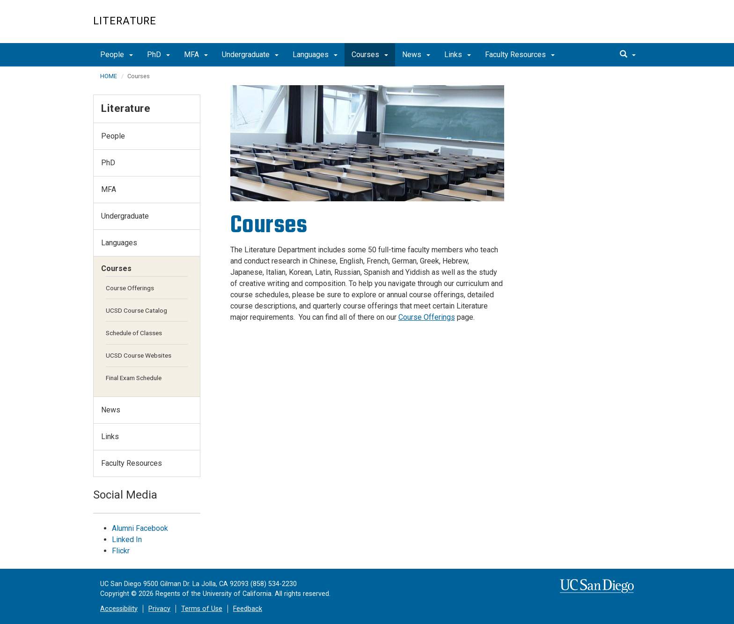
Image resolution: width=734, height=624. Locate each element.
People (116, 54)
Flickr (121, 550)
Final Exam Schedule (133, 378)
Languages (315, 54)
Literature (124, 21)
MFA (196, 54)
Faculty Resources (520, 54)
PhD (158, 54)
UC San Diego (587, 26)
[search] (628, 54)
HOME (108, 76)
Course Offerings (426, 317)
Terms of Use (201, 609)
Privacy (159, 609)
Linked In (127, 539)
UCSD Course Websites (138, 355)
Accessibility (119, 609)
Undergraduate (250, 54)
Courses (370, 54)
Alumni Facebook (140, 528)
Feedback (247, 609)
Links (457, 54)
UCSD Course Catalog (136, 310)
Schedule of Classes (134, 333)
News (416, 54)
